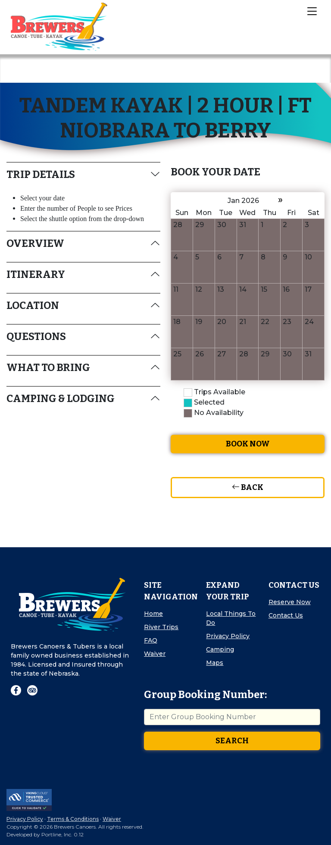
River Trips (161, 627)
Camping (220, 649)
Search (232, 740)
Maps (214, 663)
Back (247, 487)
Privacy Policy (228, 636)
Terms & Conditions (73, 819)
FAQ (150, 640)
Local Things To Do (231, 618)
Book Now (248, 444)
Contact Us (286, 615)
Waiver (155, 654)
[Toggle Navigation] (312, 10)
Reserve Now (290, 602)
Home (153, 613)
